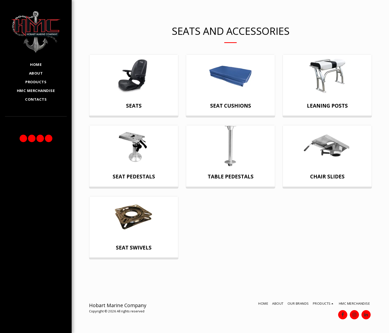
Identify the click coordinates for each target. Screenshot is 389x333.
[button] (23, 138)
